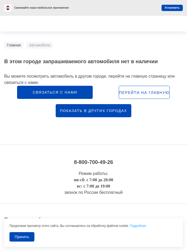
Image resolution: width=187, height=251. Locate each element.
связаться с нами (55, 92)
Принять (22, 237)
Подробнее (138, 226)
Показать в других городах (93, 111)
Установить (172, 7)
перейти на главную (144, 92)
